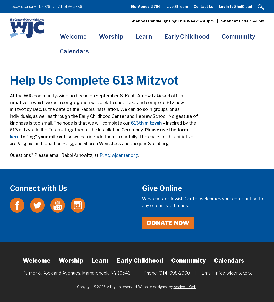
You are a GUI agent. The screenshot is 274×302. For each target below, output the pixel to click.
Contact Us (203, 6)
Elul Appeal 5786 (146, 6)
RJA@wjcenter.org (119, 155)
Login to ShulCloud (235, 6)
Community (238, 36)
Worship (111, 36)
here (15, 136)
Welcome (73, 36)
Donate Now (168, 222)
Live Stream (177, 6)
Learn (144, 36)
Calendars (74, 51)
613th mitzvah (146, 123)
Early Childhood (187, 36)
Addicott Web (185, 287)
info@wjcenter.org (233, 273)
